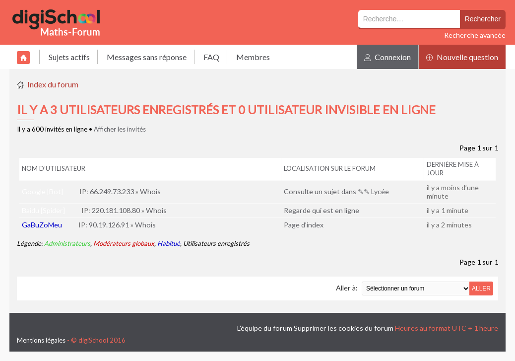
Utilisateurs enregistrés (216, 243)
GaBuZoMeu (42, 224)
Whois (150, 191)
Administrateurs (67, 243)
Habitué (168, 243)
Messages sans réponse (147, 57)
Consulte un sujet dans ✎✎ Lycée (336, 191)
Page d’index (303, 224)
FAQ (211, 57)
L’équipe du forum (264, 328)
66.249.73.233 (112, 191)
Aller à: (347, 288)
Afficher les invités (120, 129)
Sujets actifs (69, 57)
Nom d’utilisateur (53, 168)
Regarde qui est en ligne (321, 210)
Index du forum (52, 84)
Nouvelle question (462, 57)
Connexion (387, 57)
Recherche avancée (475, 35)
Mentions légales (41, 340)
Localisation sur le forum (330, 168)
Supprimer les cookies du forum (343, 328)
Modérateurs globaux (123, 243)
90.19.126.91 (109, 224)
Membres (253, 57)
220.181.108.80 (116, 210)
